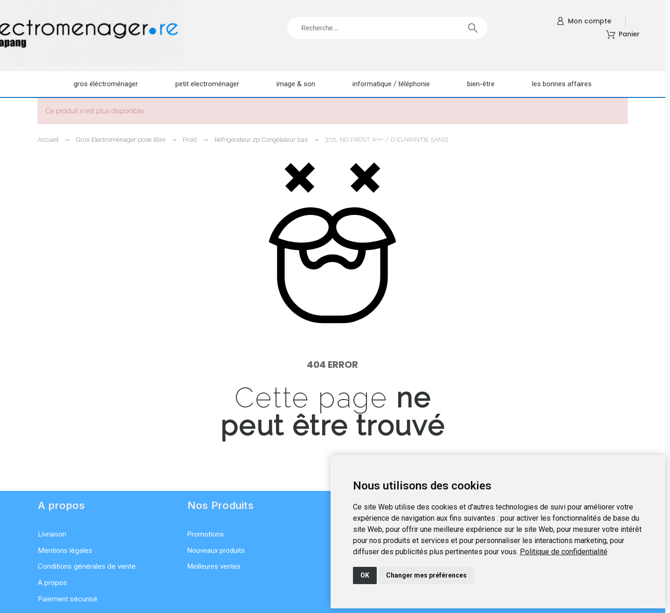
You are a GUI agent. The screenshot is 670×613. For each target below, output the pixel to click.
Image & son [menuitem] (295, 84)
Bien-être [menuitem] (481, 84)
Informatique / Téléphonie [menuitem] (391, 84)
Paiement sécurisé (67, 598)
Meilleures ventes (214, 566)
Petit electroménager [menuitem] (207, 84)
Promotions (205, 534)
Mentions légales (65, 550)
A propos (52, 582)
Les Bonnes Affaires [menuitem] (562, 84)
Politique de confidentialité (564, 551)
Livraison (52, 534)
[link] (564, 551)
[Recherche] (387, 28)
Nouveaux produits (216, 550)
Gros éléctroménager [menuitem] (106, 84)
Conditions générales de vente (87, 566)
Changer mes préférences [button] (426, 575)
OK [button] (364, 575)
